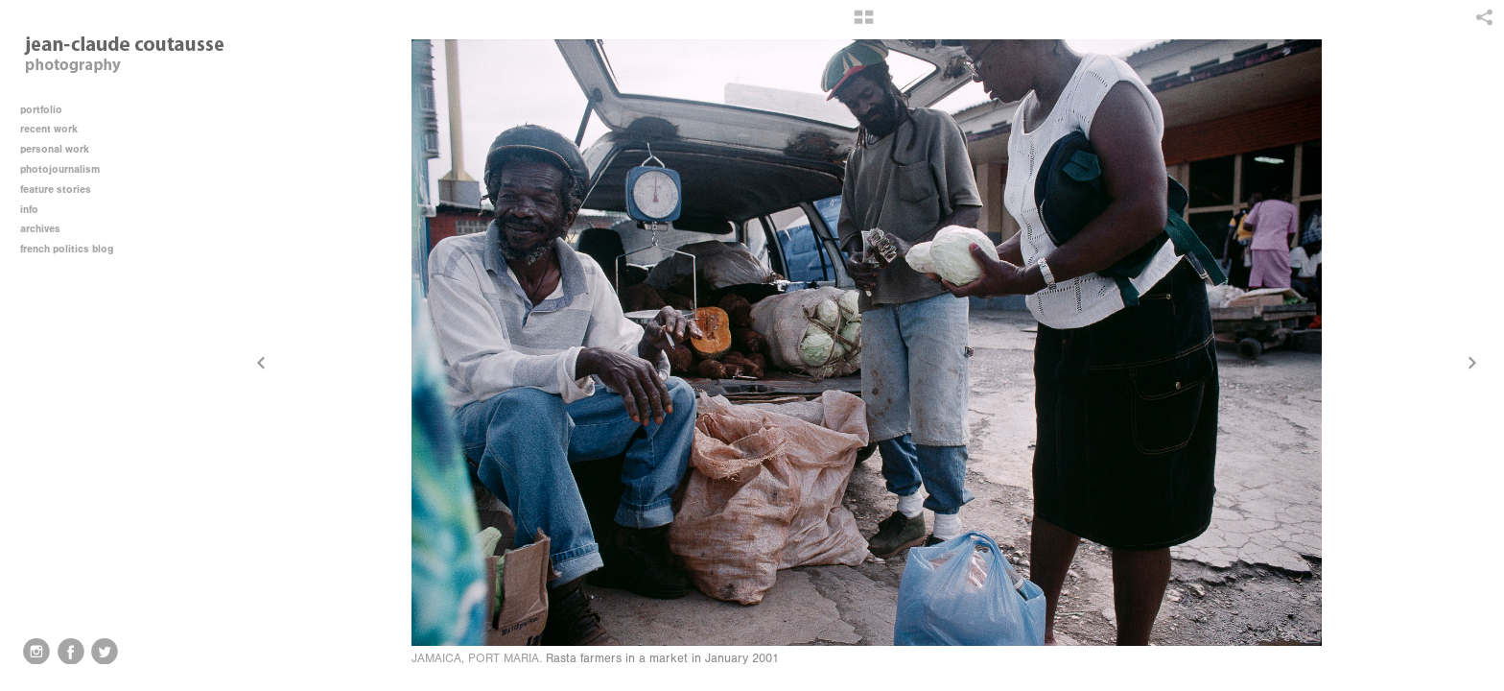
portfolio (41, 110)
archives (47, 229)
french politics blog (66, 249)
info (36, 209)
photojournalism (66, 169)
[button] (864, 24)
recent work (55, 129)
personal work (61, 149)
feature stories (62, 189)
